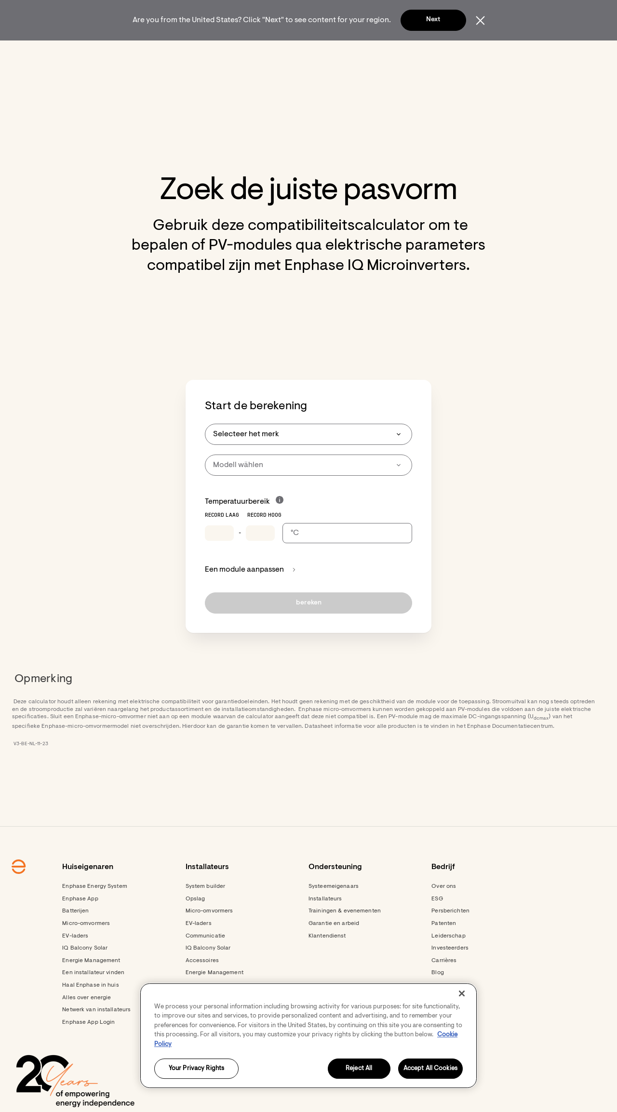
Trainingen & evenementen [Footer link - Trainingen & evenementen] (344, 937)
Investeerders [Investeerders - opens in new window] (450, 974)
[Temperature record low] (219, 559)
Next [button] (433, 19)
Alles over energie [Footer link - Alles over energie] (86, 1024)
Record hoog (264, 541)
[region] (308, 1035)
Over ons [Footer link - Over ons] (443, 912)
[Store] (277, 53)
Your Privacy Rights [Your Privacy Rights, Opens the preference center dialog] (196, 1069)
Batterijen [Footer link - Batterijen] (75, 937)
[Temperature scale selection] (347, 559)
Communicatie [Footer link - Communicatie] (205, 962)
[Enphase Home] (97, 53)
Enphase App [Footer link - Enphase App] (80, 925)
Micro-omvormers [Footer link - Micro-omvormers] (86, 949)
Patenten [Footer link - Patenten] (443, 949)
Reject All (359, 1069)
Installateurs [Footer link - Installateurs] (325, 925)
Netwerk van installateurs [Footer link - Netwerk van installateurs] (96, 1036)
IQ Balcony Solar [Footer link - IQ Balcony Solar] (84, 974)
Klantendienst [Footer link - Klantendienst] (327, 962)
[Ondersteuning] (335, 53)
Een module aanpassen (250, 596)
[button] (507, 53)
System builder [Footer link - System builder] (206, 912)
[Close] (461, 993)
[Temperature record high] (260, 559)
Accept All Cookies (430, 1069)
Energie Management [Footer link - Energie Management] (91, 987)
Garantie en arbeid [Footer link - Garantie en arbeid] (333, 949)
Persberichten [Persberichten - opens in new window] (450, 937)
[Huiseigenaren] (154, 53)
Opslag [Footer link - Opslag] (195, 925)
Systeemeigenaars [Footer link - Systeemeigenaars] (333, 912)
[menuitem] (154, 53)
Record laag (222, 541)
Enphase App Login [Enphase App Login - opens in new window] (88, 1048)
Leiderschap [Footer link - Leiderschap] (448, 962)
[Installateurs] (222, 53)
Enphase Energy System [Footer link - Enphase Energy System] (94, 912)
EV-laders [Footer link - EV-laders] (75, 962)
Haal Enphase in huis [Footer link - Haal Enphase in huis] (90, 1011)
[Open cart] (470, 53)
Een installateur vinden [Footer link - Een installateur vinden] (93, 999)
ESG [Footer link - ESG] (437, 925)
